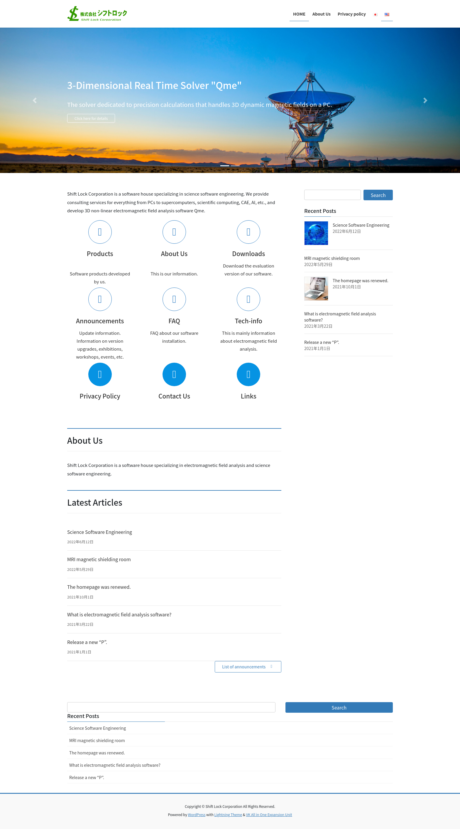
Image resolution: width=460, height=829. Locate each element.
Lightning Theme (228, 814)
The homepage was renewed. (99, 586)
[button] (34, 100)
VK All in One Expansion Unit (269, 814)
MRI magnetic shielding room (99, 559)
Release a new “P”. (87, 641)
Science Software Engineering (99, 531)
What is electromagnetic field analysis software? (119, 614)
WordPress (197, 814)
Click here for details (108, 119)
